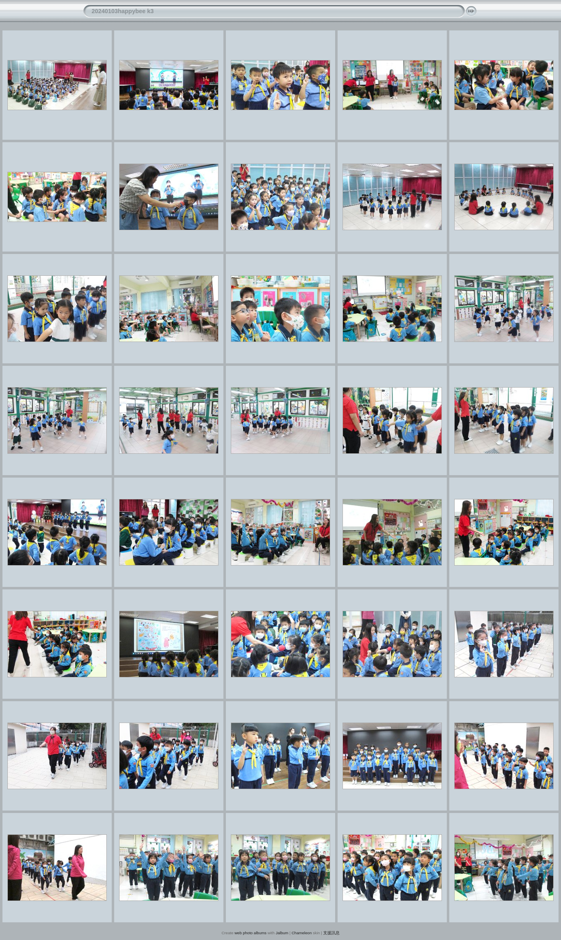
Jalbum (282, 933)
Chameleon (302, 933)
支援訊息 (331, 933)
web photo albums (251, 933)
